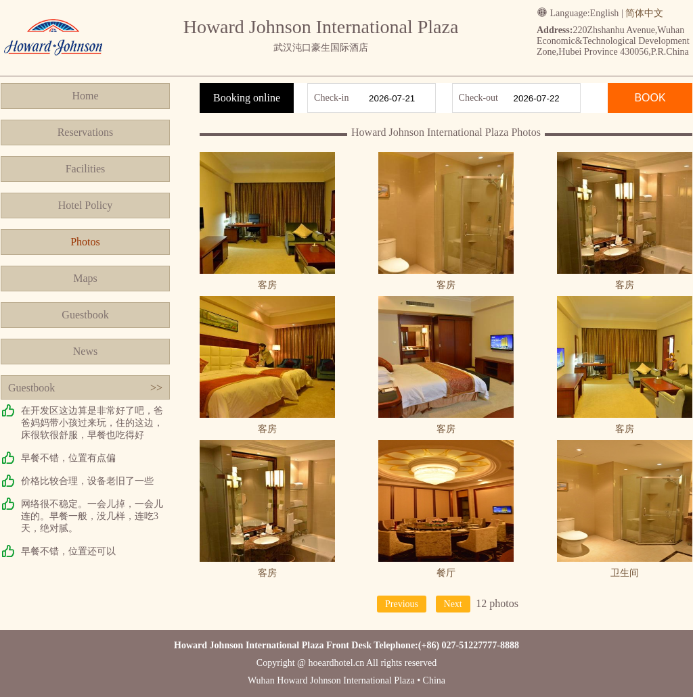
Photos (85, 241)
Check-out (478, 98)
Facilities (86, 168)
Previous (401, 604)
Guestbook (85, 314)
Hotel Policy (85, 205)
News (85, 351)
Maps (85, 278)
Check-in (331, 98)
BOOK (649, 97)
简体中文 (644, 13)
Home (85, 95)
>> (156, 387)
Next (453, 604)
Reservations (86, 132)
